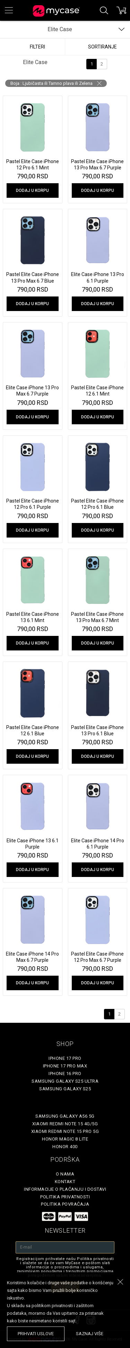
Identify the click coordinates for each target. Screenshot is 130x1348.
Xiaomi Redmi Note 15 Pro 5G (65, 1131)
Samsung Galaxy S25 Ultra (65, 1081)
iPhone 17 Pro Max (65, 1065)
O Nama (65, 1174)
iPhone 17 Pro (65, 1058)
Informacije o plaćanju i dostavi (65, 1189)
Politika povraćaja (65, 1204)
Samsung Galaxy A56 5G (65, 1116)
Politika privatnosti (65, 1196)
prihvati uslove (36, 1333)
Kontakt (65, 1181)
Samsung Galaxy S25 (65, 1088)
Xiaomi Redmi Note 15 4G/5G (65, 1123)
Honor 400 (65, 1146)
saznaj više (89, 1333)
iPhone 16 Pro (65, 1073)
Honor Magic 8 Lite (65, 1139)
